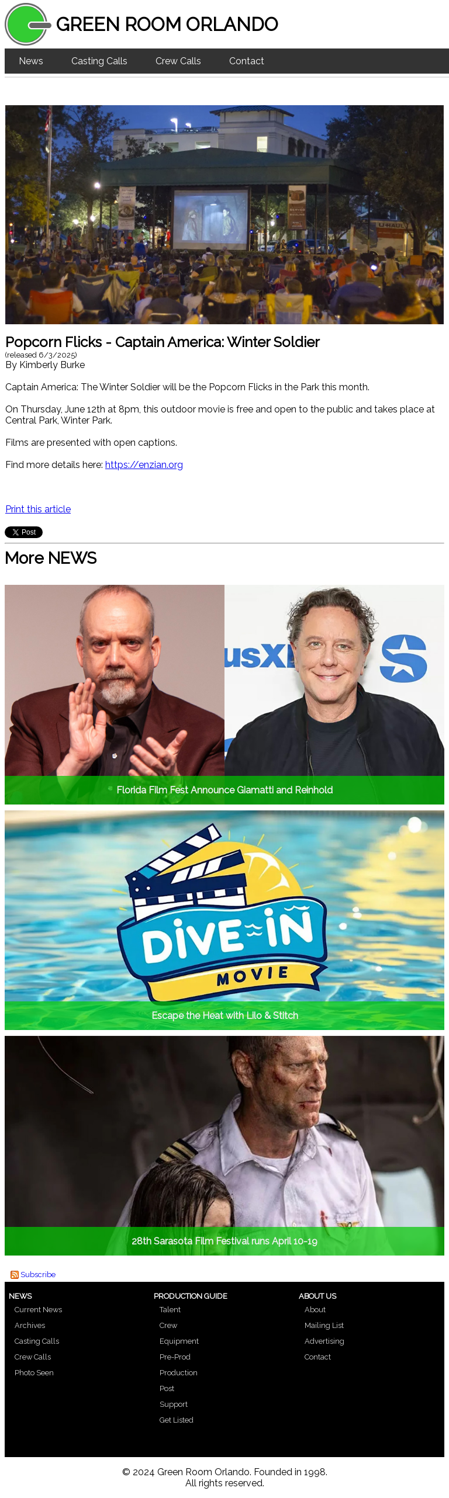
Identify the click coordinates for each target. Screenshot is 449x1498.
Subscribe (38, 1274)
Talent (170, 1309)
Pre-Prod (175, 1357)
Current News (38, 1309)
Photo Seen (34, 1372)
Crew (168, 1325)
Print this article (38, 509)
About (315, 1309)
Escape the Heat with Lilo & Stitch (224, 1015)
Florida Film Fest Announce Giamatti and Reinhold (224, 790)
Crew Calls (178, 61)
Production (179, 1372)
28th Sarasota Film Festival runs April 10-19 (224, 1241)
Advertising (324, 1341)
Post (167, 1388)
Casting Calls (99, 61)
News (31, 61)
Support (174, 1404)
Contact (246, 61)
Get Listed (177, 1420)
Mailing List (324, 1325)
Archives (30, 1325)
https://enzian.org (144, 464)
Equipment (179, 1341)
